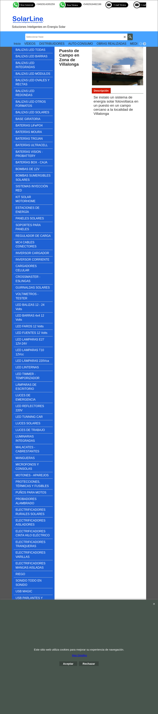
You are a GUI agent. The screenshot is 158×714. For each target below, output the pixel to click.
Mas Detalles (79, 655)
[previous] (140, 43)
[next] (144, 43)
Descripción (101, 90)
